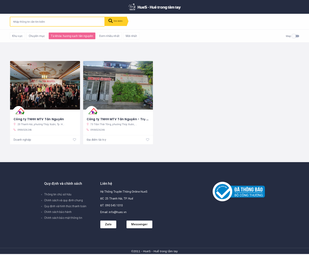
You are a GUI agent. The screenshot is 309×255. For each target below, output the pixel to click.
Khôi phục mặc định (61, 35)
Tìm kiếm (117, 21)
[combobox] (57, 21)
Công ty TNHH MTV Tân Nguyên (39, 118)
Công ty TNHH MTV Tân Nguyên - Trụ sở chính (124, 118)
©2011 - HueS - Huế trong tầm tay (154, 252)
